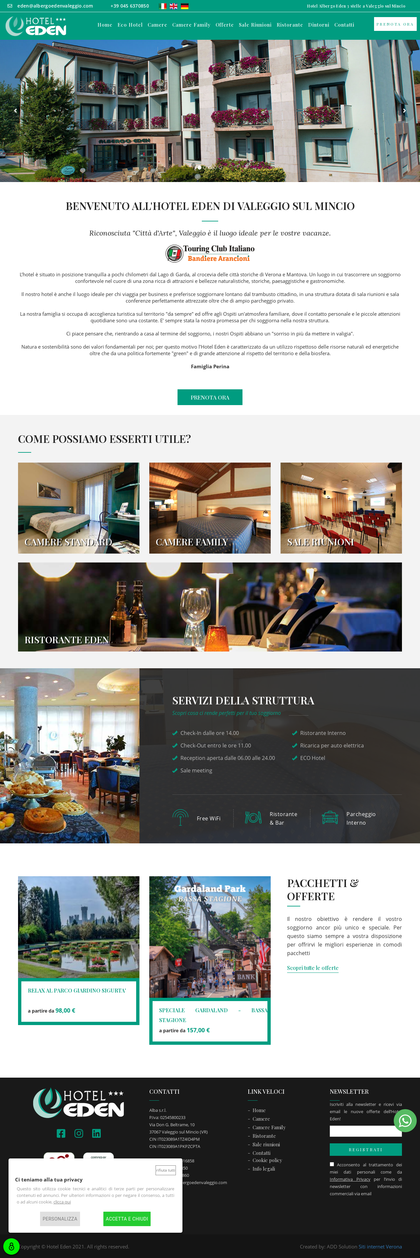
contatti (344, 25)
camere (157, 25)
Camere (261, 1117)
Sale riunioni (266, 1143)
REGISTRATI (366, 1148)
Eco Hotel (130, 25)
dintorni (318, 25)
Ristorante (264, 1135)
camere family (191, 25)
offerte (225, 25)
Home (105, 25)
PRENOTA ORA (210, 397)
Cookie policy (267, 1159)
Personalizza (60, 1219)
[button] (15, 110)
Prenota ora (395, 24)
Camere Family (269, 1126)
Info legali (264, 1167)
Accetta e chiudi (127, 1219)
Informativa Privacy (350, 1178)
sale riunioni (255, 25)
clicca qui (62, 1202)
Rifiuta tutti (165, 1170)
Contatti (261, 1152)
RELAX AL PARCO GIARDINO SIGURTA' (77, 989)
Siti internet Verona (380, 1245)
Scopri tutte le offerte (313, 966)
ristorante (290, 25)
